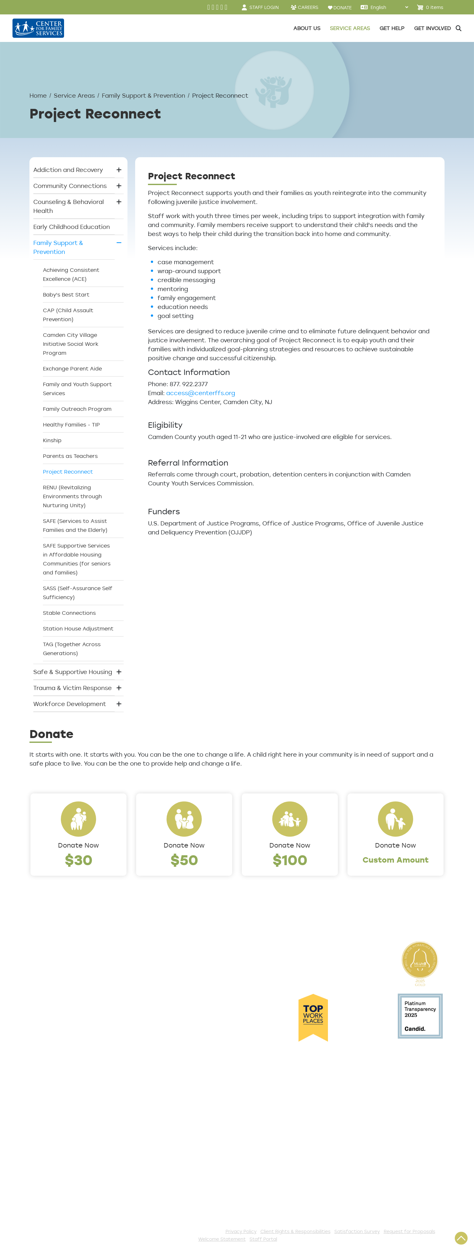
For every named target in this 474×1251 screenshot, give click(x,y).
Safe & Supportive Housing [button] (72, 672)
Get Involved (171, 1082)
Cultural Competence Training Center (73, 1035)
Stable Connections (69, 612)
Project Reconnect (68, 471)
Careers (41, 989)
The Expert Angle (54, 1050)
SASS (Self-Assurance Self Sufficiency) (77, 593)
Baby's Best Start (66, 294)
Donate (164, 1092)
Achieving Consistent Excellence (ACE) (71, 274)
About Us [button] (306, 28)
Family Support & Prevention (143, 95)
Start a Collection (179, 1113)
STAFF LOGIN (264, 7)
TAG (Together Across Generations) (72, 649)
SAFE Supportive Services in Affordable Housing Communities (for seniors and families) (76, 559)
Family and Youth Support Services (77, 389)
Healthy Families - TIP (71, 424)
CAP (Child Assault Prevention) (68, 315)
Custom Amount (396, 859)
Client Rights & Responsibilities (295, 1231)
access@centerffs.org (200, 393)
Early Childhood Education (71, 227)
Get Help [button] (392, 28)
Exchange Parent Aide (72, 368)
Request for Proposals (409, 1231)
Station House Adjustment (78, 628)
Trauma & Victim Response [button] (72, 688)
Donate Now (78, 845)
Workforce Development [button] (69, 704)
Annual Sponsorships (183, 1124)
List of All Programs (58, 1103)
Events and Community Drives (196, 1103)
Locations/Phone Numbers (68, 978)
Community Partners (60, 1020)
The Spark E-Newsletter (188, 1198)
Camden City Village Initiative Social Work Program (70, 343)
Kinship (52, 440)
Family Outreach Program (77, 408)
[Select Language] (389, 7)
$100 (290, 859)
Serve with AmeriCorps (186, 1145)
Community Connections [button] (70, 186)
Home (38, 95)
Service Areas (74, 95)
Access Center (51, 1082)
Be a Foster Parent (180, 1166)
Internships (45, 999)
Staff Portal (263, 1239)
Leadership (45, 967)
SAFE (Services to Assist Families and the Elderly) (75, 525)
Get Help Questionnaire (64, 1092)
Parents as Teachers (70, 455)
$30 (79, 859)
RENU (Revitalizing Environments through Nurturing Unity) (72, 496)
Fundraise (167, 1177)
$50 (184, 859)
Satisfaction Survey (58, 1124)
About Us (43, 957)
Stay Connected (177, 1187)
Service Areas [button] (350, 28)
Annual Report (50, 1010)
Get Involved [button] (432, 28)
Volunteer (167, 1135)
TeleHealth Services (58, 1113)
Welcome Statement (222, 1239)
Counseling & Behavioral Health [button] (68, 206)
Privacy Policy (241, 1231)
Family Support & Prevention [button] (58, 247)
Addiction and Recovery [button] (68, 170)
